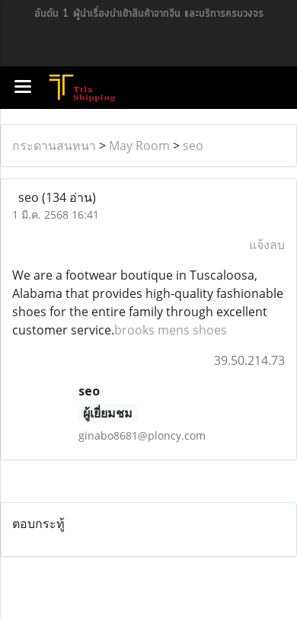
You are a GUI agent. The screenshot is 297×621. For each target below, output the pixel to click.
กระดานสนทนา (54, 145)
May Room (139, 145)
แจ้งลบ (267, 244)
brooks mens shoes (170, 330)
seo (193, 145)
